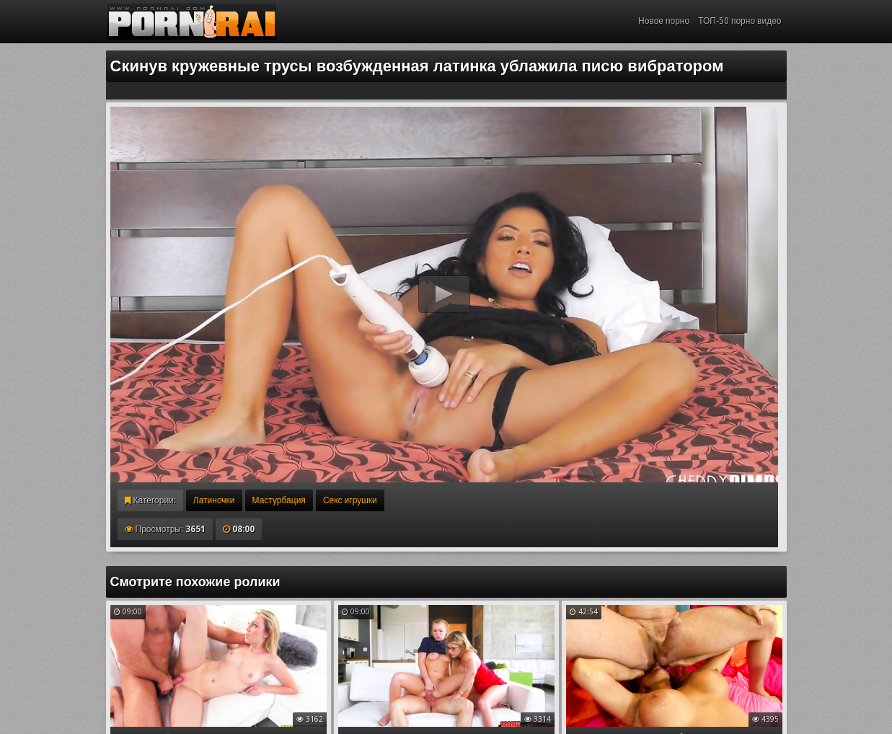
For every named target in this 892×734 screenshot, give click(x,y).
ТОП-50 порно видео (739, 21)
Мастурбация (279, 500)
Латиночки (214, 500)
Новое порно (663, 21)
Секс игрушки (350, 500)
